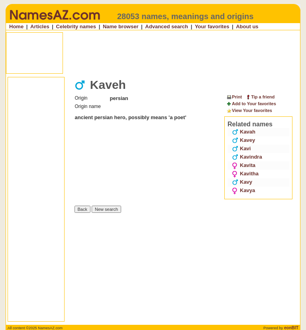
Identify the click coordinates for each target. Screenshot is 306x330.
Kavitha (245, 174)
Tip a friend (260, 96)
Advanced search (166, 26)
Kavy (242, 182)
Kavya (243, 190)
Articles (39, 26)
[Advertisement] (154, 53)
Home (16, 26)
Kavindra (247, 157)
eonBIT (291, 327)
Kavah (243, 132)
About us (247, 26)
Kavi (241, 148)
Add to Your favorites (251, 104)
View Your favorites (249, 111)
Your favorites (212, 26)
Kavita (243, 165)
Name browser (121, 26)
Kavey (243, 140)
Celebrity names (76, 26)
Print (234, 96)
